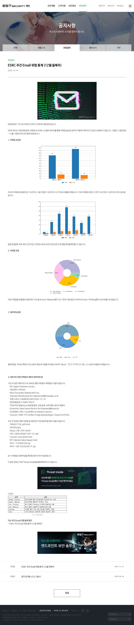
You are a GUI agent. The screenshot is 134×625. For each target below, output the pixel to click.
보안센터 (82, 6)
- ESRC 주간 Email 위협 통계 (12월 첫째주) (25, 524)
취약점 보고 (74, 611)
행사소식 (92, 48)
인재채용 (14, 611)
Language (119, 619)
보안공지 (67, 48)
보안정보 (72, 6)
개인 (28, 6)
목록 (67, 593)
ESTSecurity (14, 6)
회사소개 (111, 6)
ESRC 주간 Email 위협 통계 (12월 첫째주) (67, 566)
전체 (15, 48)
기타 (118, 48)
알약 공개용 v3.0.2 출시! (67, 576)
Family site (119, 614)
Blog (87, 611)
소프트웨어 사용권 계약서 (28, 611)
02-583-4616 (43, 617)
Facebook (83, 611)
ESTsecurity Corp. (23, 620)
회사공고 (120, 6)
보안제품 (51, 6)
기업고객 (101, 6)
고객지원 (61, 6)
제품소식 (41, 48)
